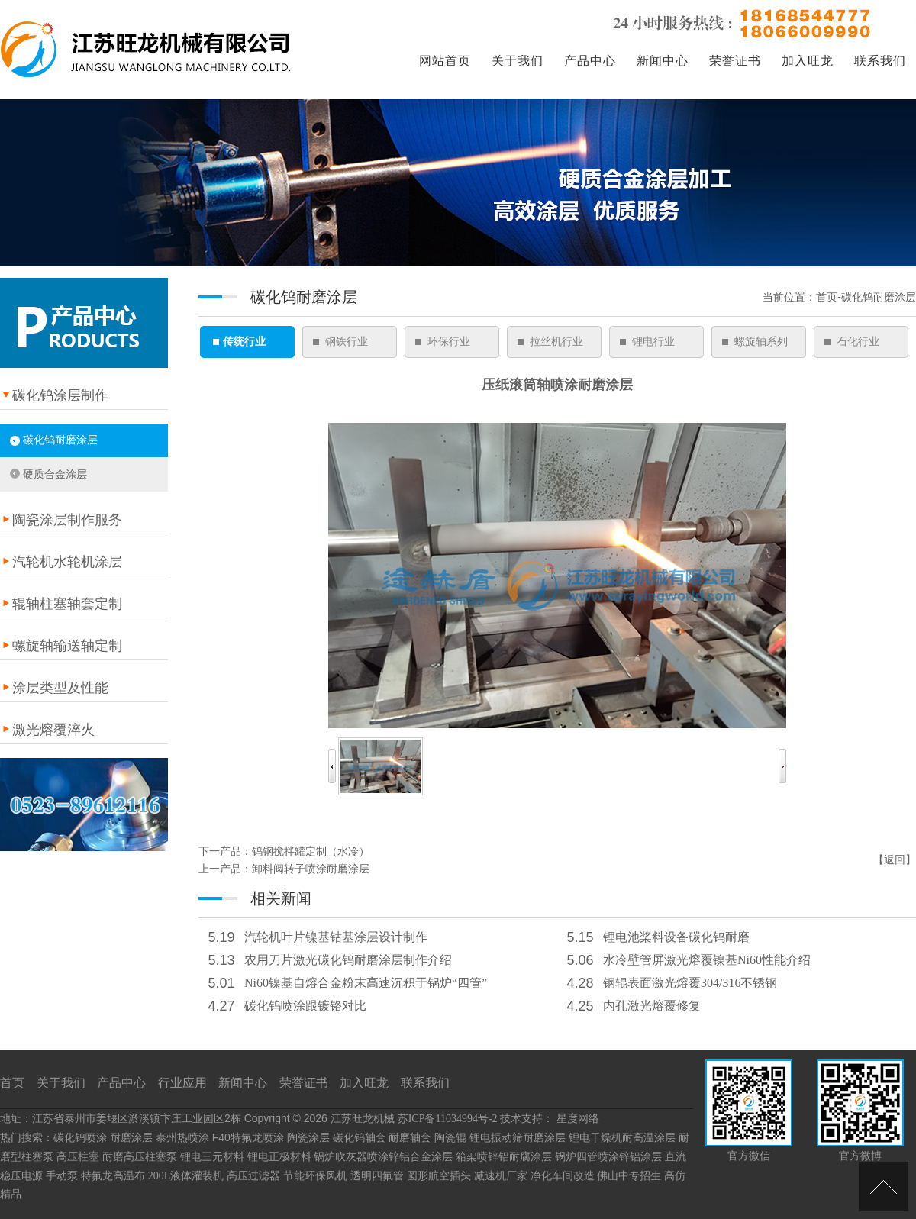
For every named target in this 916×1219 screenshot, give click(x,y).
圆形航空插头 (439, 1176)
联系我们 (880, 60)
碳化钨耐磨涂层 (60, 440)
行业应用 (182, 1082)
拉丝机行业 (556, 341)
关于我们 (517, 60)
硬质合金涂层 (55, 474)
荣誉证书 (735, 60)
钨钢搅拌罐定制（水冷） (310, 851)
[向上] (883, 1186)
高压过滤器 (253, 1176)
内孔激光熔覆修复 (652, 1005)
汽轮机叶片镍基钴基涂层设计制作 (335, 936)
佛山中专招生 (629, 1176)
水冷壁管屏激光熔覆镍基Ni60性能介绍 (707, 959)
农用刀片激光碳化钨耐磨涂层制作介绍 (348, 959)
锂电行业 (653, 341)
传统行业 (244, 341)
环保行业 (448, 341)
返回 (894, 860)
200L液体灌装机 (186, 1176)
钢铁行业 (346, 341)
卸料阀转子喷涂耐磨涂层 (310, 869)
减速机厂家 (500, 1176)
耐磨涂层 (131, 1137)
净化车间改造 (563, 1176)
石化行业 (858, 341)
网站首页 (445, 60)
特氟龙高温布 (113, 1176)
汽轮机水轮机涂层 (67, 561)
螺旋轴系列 (761, 341)
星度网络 (577, 1118)
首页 (12, 1082)
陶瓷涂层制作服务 (67, 519)
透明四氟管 (377, 1176)
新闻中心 (663, 60)
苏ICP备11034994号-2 (448, 1118)
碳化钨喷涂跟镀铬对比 (305, 1005)
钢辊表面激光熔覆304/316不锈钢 (690, 982)
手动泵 (62, 1176)
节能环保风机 (315, 1176)
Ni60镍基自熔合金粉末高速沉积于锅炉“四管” (365, 982)
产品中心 (590, 60)
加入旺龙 (808, 60)
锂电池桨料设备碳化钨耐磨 (676, 936)
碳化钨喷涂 (80, 1137)
